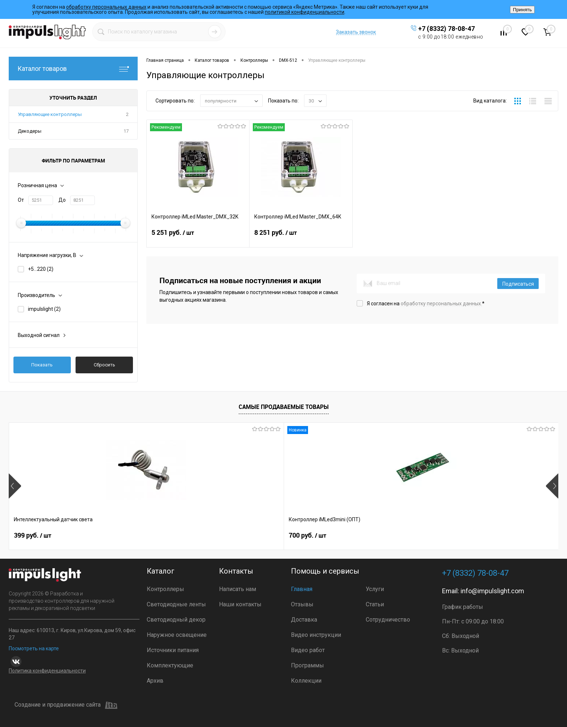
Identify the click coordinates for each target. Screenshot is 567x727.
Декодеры (29, 131)
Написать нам (237, 589)
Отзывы (302, 604)
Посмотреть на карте (34, 648)
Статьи (375, 604)
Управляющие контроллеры (50, 114)
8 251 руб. (300, 237)
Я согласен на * (426, 303)
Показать (42, 364)
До (62, 200)
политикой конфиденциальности (304, 12)
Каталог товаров (73, 68)
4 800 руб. (365, 535)
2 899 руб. (255, 535)
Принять (522, 9)
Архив (155, 680)
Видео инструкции (316, 634)
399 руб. (32, 535)
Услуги (375, 589)
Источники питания (173, 650)
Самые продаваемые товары (284, 407)
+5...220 (40, 269)
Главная (301, 589)
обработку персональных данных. (441, 303)
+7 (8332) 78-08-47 (446, 28)
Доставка (304, 619)
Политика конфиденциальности (47, 671)
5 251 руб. (197, 237)
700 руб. (142, 535)
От (21, 200)
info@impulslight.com (492, 591)
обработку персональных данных (106, 7)
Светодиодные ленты (176, 604)
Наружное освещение (177, 634)
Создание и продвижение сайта (66, 705)
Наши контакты (240, 604)
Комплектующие (170, 665)
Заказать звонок (356, 32)
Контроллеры (165, 589)
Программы (307, 665)
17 (126, 131)
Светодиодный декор (176, 619)
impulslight (44, 309)
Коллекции (306, 680)
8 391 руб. (474, 535)
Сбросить (104, 364)
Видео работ (308, 650)
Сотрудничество (388, 619)
